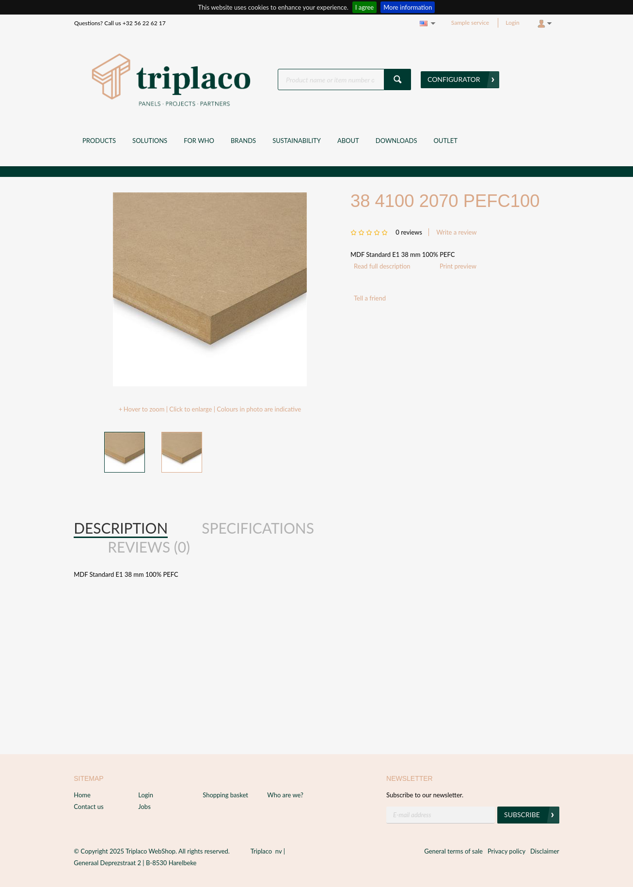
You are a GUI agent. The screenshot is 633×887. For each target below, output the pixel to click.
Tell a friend (370, 298)
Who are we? (285, 795)
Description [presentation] (121, 528)
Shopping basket (225, 795)
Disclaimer (544, 851)
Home (82, 795)
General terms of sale (453, 851)
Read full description (382, 266)
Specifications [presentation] (258, 528)
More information (407, 7)
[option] (210, 289)
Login (512, 22)
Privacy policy (506, 851)
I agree (364, 7)
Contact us (88, 806)
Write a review (456, 232)
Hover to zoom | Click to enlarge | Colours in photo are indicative (212, 409)
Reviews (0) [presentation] (149, 546)
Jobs (144, 806)
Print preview (458, 266)
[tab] (121, 528)
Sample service (470, 22)
